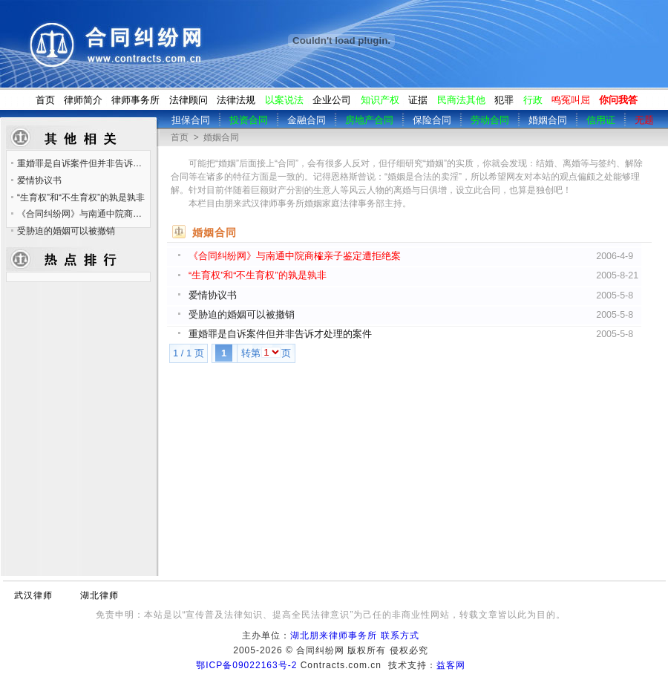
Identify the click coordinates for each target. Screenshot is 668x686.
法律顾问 (188, 99)
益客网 (450, 665)
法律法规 (236, 99)
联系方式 (400, 635)
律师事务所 (135, 99)
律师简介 (83, 99)
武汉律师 (33, 595)
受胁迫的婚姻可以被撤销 (242, 315)
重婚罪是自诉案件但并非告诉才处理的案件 (280, 334)
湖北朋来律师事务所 (333, 635)
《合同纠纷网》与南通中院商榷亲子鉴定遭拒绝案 (295, 256)
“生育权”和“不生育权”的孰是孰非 (258, 275)
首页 (45, 99)
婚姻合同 (221, 137)
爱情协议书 (213, 295)
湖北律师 (99, 595)
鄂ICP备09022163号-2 (246, 665)
